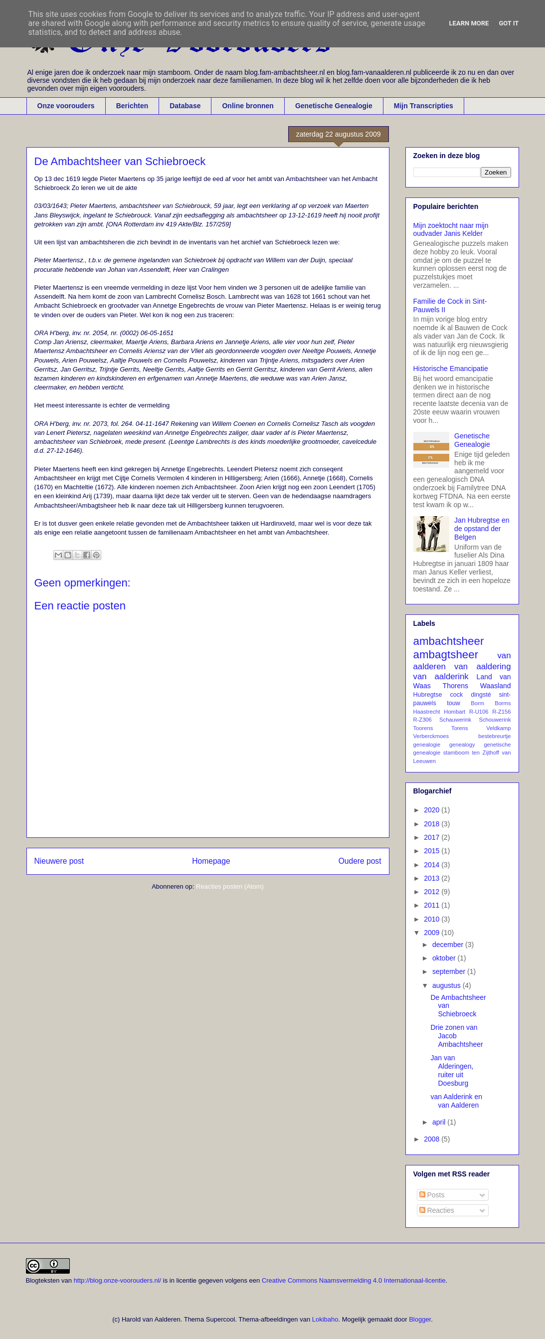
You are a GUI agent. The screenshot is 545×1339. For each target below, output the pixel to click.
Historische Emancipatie (450, 369)
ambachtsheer (448, 641)
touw (453, 703)
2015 (432, 851)
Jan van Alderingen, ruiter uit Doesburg (451, 1070)
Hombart (454, 712)
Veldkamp (498, 728)
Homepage (211, 861)
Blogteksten (43, 1280)
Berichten (132, 106)
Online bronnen (247, 106)
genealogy (462, 745)
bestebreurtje (494, 736)
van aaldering (482, 666)
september (449, 971)
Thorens (455, 686)
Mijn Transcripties (423, 106)
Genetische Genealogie (333, 106)
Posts (432, 1195)
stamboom (456, 753)
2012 (432, 892)
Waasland (495, 686)
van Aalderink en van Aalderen (456, 1101)
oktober (445, 958)
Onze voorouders (66, 106)
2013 (432, 878)
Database (185, 106)
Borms (503, 703)
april (439, 1122)
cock (456, 694)
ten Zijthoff (485, 753)
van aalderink (441, 676)
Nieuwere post (59, 861)
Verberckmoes (431, 736)
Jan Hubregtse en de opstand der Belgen (482, 528)
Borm (477, 703)
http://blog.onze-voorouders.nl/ (118, 1280)
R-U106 (479, 712)
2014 (432, 865)
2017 (432, 837)
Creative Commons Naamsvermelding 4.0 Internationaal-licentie (354, 1280)
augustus (447, 985)
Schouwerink (495, 720)
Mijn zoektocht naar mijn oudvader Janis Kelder (451, 229)
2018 (432, 824)
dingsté (481, 694)
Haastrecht (426, 712)
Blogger (420, 1319)
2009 (432, 933)
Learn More (469, 23)
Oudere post (360, 861)
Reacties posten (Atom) (230, 886)
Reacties (436, 1210)
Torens (459, 728)
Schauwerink (455, 720)
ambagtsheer (446, 654)
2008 (432, 1139)
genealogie (427, 745)
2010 (432, 919)
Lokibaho (325, 1319)
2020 (432, 810)
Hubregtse (427, 694)
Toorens (423, 728)
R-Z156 (501, 712)
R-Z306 (422, 720)
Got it (509, 23)
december (448, 945)
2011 (432, 905)
